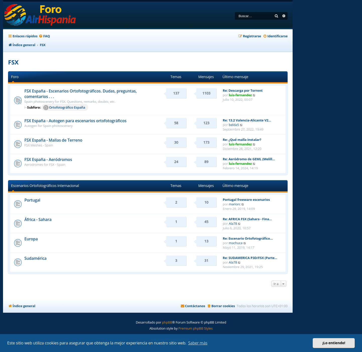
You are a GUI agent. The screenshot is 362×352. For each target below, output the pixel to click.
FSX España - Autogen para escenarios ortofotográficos (75, 120)
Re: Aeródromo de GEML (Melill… (249, 159)
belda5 (234, 124)
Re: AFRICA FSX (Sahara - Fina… (247, 219)
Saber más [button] (197, 343)
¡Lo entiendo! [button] (333, 342)
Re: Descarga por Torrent (242, 90)
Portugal (32, 200)
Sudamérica (35, 258)
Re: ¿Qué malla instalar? (242, 139)
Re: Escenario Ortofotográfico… (248, 238)
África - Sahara (38, 219)
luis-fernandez (240, 95)
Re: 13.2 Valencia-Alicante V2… (247, 120)
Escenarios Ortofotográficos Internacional (45, 185)
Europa (31, 239)
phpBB (167, 322)
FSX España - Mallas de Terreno (53, 140)
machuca (235, 243)
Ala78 (233, 223)
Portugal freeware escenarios (246, 199)
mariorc (235, 204)
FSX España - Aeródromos (48, 159)
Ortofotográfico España (64, 107)
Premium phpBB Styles (195, 328)
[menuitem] (44, 36)
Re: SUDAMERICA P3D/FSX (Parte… (250, 257)
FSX (13, 62)
